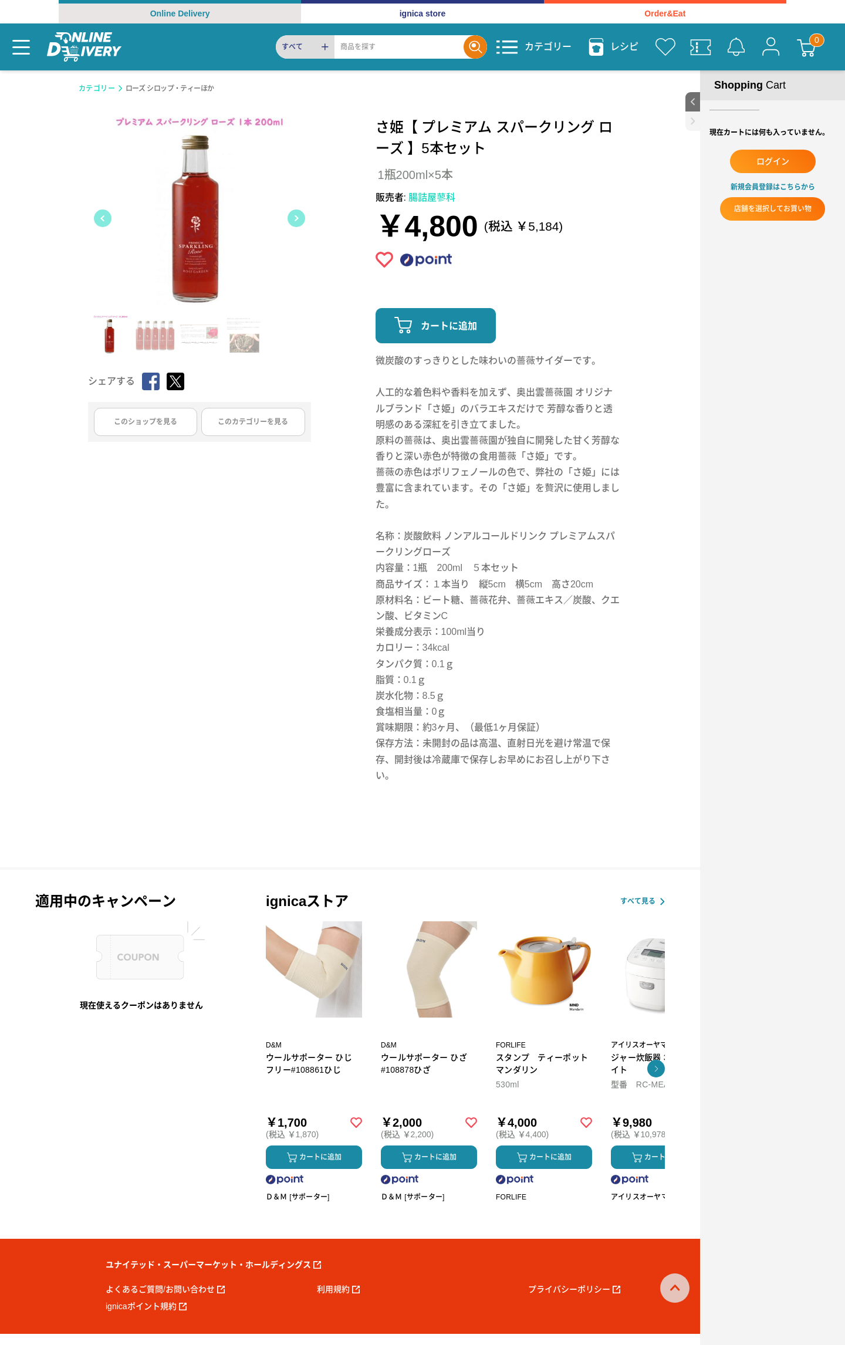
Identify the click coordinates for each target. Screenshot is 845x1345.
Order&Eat (664, 13)
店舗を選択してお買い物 (773, 209)
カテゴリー (97, 89)
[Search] (399, 47)
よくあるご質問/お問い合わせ (165, 1289)
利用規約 (338, 1289)
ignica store (423, 13)
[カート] (806, 47)
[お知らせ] (735, 47)
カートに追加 (449, 326)
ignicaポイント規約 (146, 1306)
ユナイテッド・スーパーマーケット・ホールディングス (213, 1264)
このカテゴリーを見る (253, 422)
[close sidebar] (692, 121)
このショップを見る (145, 422)
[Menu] (21, 47)
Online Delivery (180, 13)
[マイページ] (771, 47)
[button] (656, 1068)
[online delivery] (84, 47)
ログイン (772, 161)
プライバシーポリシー (574, 1289)
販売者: (416, 197)
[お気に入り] (665, 47)
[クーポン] (700, 47)
